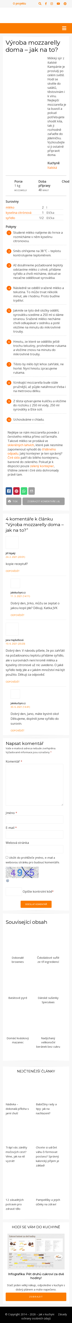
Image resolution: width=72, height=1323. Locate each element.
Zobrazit (36, 1296)
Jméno (11, 813)
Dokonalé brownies (18, 960)
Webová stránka (17, 843)
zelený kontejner (42, 466)
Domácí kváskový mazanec (18, 1040)
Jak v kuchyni (46, 1314)
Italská (52, 168)
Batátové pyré (17, 998)
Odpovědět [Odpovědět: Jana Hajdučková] (12, 681)
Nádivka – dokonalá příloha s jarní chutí (17, 1108)
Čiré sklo (14, 458)
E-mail (11, 828)
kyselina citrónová (18, 213)
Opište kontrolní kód (37, 891)
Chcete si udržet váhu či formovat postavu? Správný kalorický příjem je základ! (47, 1156)
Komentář (14, 761)
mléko (10, 207)
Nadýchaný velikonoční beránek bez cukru (48, 1042)
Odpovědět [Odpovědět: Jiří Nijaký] (12, 571)
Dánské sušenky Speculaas (48, 1000)
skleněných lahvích (21, 445)
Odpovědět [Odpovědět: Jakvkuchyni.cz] (17, 615)
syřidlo (10, 218)
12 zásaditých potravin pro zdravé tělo (15, 1204)
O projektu (19, 3)
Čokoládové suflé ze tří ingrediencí (48, 960)
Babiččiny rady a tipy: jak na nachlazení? (46, 1108)
